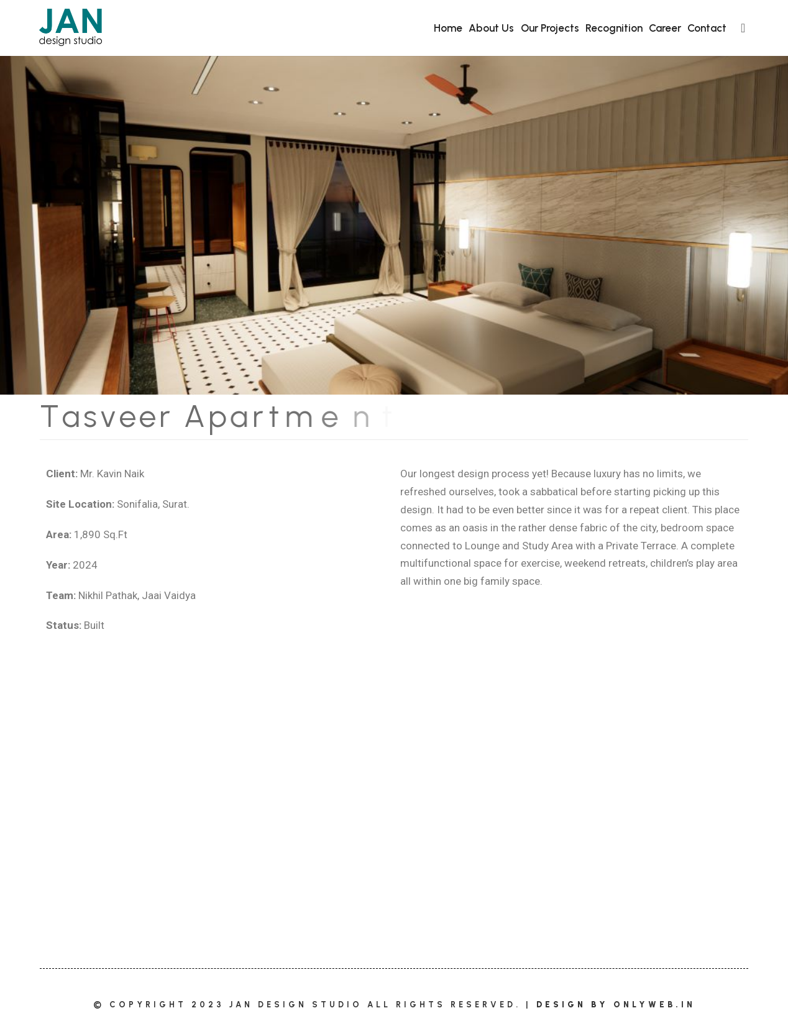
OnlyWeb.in (654, 1004)
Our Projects (550, 28)
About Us (491, 28)
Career (665, 28)
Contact (706, 28)
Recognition (614, 28)
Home (448, 28)
